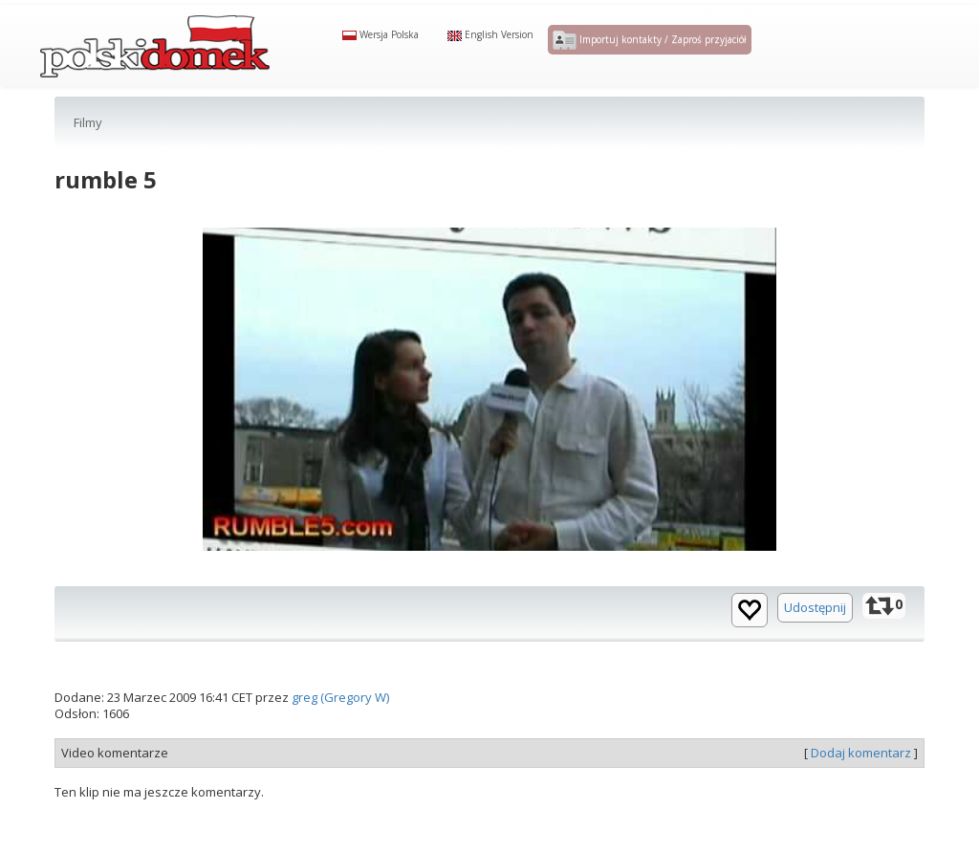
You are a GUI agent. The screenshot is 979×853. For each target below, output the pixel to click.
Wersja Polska (380, 49)
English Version (490, 49)
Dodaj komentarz (861, 783)
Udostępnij (815, 638)
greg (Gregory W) (340, 728)
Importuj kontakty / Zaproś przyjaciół (650, 55)
